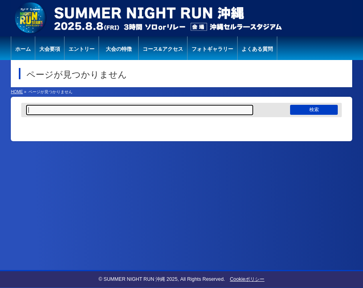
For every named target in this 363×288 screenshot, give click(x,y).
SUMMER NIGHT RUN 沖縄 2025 (140, 279)
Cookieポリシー (247, 279)
